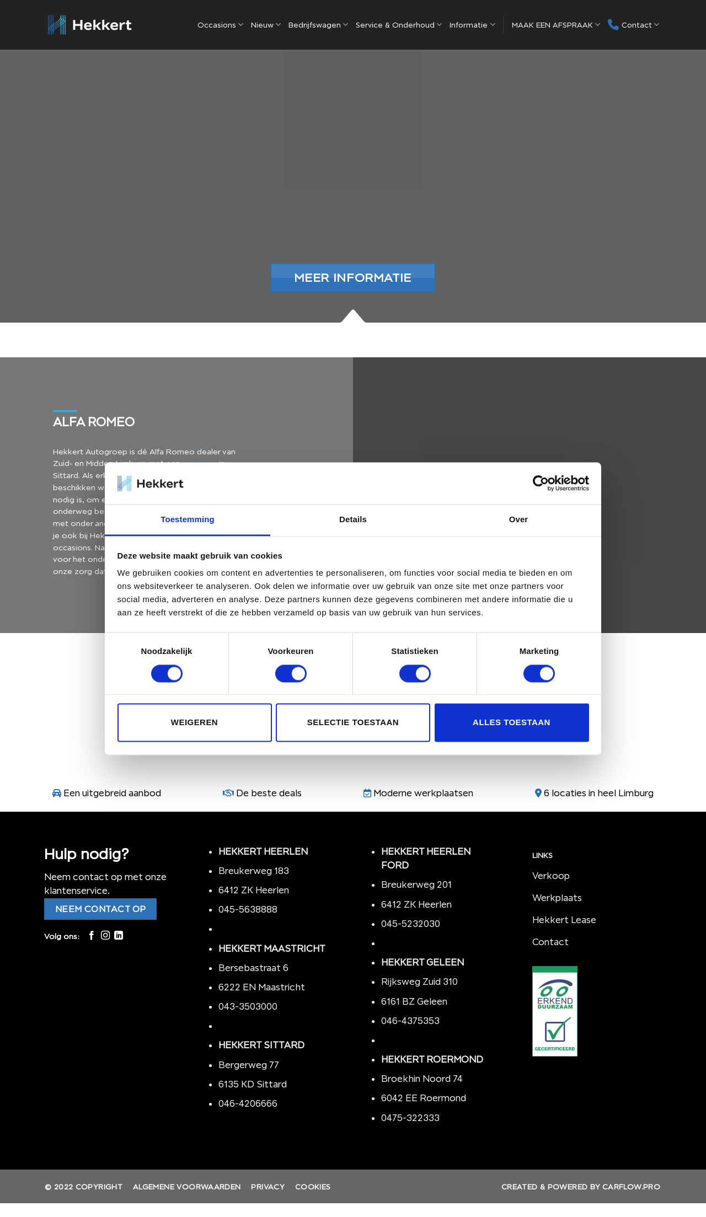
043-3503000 (247, 1006)
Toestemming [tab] (188, 519)
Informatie (472, 24)
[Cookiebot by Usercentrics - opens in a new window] (541, 483)
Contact (633, 24)
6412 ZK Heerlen (253, 890)
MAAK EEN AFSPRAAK (556, 24)
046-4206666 (247, 1103)
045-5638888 (247, 909)
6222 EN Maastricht (261, 987)
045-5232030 (410, 923)
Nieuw (266, 24)
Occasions (220, 24)
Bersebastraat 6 (253, 967)
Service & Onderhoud (399, 24)
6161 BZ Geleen (414, 1001)
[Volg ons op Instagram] (105, 936)
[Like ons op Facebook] (91, 936)
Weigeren (194, 722)
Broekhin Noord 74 (422, 1078)
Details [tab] (353, 519)
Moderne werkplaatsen (423, 792)
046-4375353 (410, 1020)
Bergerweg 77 (248, 1064)
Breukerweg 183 (253, 870)
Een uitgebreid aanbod (112, 792)
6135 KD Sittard (252, 1084)
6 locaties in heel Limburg (599, 792)
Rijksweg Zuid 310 (420, 981)
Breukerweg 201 (416, 884)
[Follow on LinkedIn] (118, 936)
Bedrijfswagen (318, 24)
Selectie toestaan (353, 722)
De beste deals (269, 792)
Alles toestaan (511, 722)
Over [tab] (518, 519)
